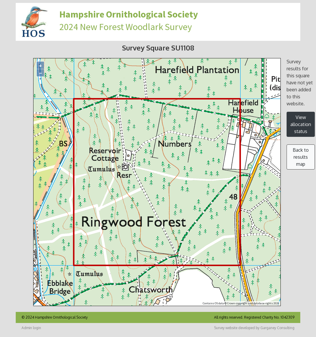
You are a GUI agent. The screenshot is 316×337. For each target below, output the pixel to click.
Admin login (31, 328)
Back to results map (301, 157)
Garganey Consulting (277, 328)
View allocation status (300, 124)
